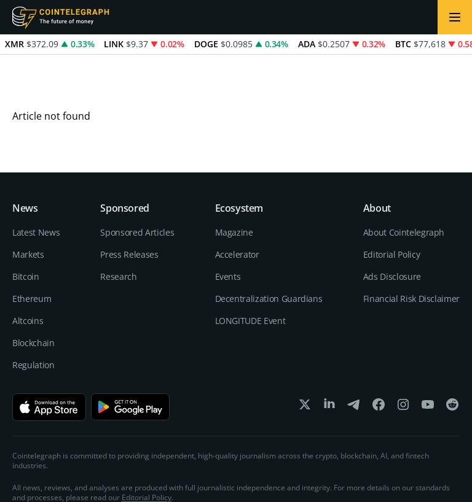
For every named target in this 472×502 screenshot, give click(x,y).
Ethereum (31, 254)
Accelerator (237, 209)
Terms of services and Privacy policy (398, 477)
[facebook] (378, 362)
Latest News (36, 187)
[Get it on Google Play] (130, 362)
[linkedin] (329, 362)
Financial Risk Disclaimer (411, 254)
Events (228, 231)
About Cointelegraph (403, 187)
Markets (28, 209)
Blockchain (33, 298)
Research (118, 231)
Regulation (33, 320)
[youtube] (427, 362)
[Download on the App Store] (49, 362)
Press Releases (129, 209)
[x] (304, 362)
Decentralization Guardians (269, 254)
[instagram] (403, 362)
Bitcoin (25, 231)
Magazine (234, 187)
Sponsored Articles (137, 187)
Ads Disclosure (392, 231)
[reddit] (452, 362)
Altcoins (27, 276)
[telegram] (354, 362)
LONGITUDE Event (250, 276)
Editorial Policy (391, 209)
